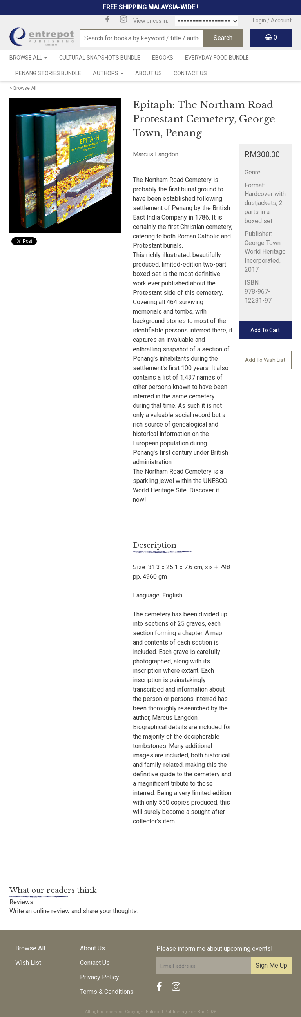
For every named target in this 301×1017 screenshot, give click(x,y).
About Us (148, 73)
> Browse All (22, 88)
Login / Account (272, 20)
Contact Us (190, 73)
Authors (108, 73)
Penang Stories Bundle (48, 73)
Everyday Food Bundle (217, 57)
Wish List (28, 962)
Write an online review (39, 911)
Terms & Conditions (107, 991)
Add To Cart (265, 330)
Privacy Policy (99, 977)
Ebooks (162, 57)
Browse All (28, 57)
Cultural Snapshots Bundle (99, 57)
